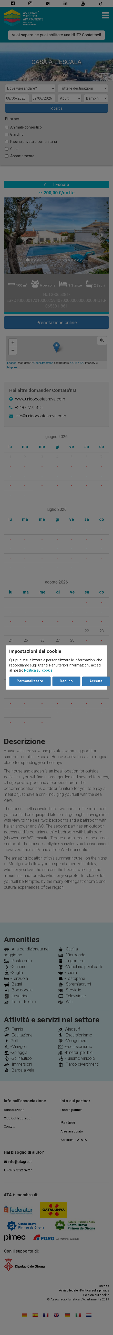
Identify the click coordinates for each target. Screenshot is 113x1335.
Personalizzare (30, 681)
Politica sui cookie (38, 671)
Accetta (95, 681)
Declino (66, 681)
